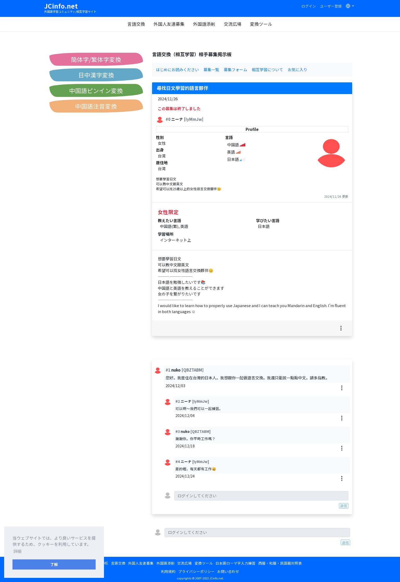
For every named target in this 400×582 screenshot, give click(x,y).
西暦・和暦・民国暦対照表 (280, 563)
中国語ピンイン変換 (96, 90)
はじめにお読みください (177, 69)
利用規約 (168, 571)
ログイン (308, 6)
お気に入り (297, 69)
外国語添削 (204, 24)
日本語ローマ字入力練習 (235, 563)
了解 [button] (54, 564)
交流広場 (232, 24)
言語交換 (136, 24)
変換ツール (261, 24)
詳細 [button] (17, 551)
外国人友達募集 (169, 24)
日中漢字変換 (96, 75)
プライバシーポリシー (196, 571)
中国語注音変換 (96, 106)
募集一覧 (211, 69)
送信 (343, 505)
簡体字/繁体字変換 (96, 59)
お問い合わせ (228, 571)
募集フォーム (235, 69)
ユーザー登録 (331, 6)
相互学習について (267, 69)
